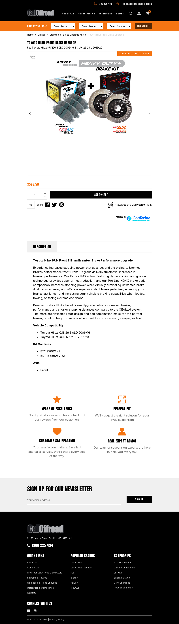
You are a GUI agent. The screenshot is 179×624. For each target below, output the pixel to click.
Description (42, 247)
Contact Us (33, 567)
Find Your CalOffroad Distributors (44, 572)
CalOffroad (76, 562)
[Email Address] (74, 500)
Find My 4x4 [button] (68, 13)
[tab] (42, 246)
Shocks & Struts (122, 577)
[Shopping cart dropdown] (147, 13)
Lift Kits (118, 572)
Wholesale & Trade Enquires (42, 582)
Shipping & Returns (37, 577)
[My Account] (139, 13)
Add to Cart (101, 195)
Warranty (31, 593)
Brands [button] (120, 13)
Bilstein (74, 577)
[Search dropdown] (131, 13)
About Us (32, 562)
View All (75, 587)
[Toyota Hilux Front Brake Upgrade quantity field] (37, 195)
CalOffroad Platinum (81, 567)
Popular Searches (123, 587)
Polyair (74, 582)
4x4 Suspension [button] (86, 13)
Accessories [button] (105, 13)
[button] (31, 205)
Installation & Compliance (40, 587)
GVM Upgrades (122, 582)
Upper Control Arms (124, 567)
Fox (72, 572)
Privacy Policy (56, 619)
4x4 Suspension (122, 562)
